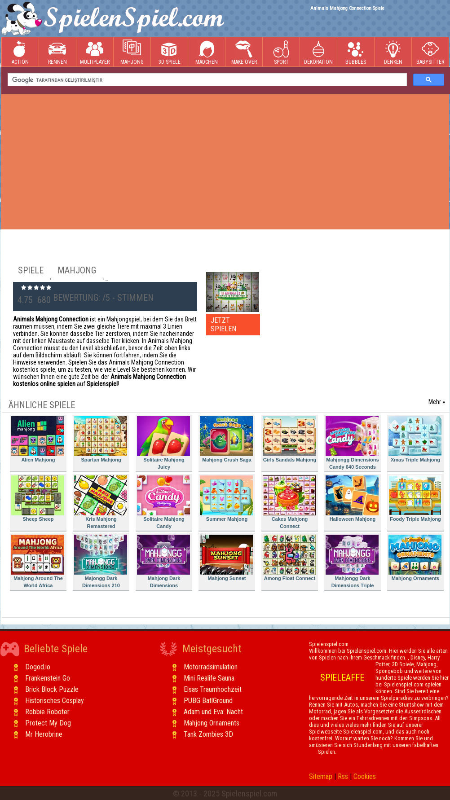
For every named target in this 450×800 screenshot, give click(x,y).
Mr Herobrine (43, 734)
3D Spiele (170, 52)
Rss (343, 776)
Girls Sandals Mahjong (289, 439)
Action (20, 52)
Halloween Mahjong (352, 498)
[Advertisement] (225, 161)
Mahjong (132, 52)
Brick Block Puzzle (52, 689)
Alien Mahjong (37, 439)
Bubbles (355, 52)
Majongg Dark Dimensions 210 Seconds (100, 563)
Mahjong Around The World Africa (37, 561)
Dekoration (318, 52)
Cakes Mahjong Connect (289, 502)
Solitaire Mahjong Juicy (163, 443)
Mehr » (436, 401)
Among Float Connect (289, 558)
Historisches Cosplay (54, 700)
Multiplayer (95, 52)
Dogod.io (37, 667)
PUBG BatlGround (208, 700)
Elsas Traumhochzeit (213, 689)
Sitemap (320, 776)
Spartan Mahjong (100, 439)
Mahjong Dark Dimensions (163, 561)
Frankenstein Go (47, 678)
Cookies (364, 776)
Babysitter (430, 52)
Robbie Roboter (47, 712)
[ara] (206, 80)
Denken (393, 52)
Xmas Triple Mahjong (414, 439)
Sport (281, 52)
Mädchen (206, 52)
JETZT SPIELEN (223, 324)
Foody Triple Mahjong (414, 498)
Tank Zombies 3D (208, 734)
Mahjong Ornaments (414, 558)
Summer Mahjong (226, 498)
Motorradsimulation (211, 667)
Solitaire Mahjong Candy (163, 502)
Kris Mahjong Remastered (100, 502)
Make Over (244, 52)
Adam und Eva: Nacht (213, 712)
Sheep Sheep (37, 498)
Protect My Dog (48, 723)
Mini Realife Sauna (209, 678)
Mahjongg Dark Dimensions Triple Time (352, 563)
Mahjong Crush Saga (226, 439)
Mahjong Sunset (226, 558)
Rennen (57, 52)
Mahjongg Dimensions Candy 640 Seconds (352, 443)
